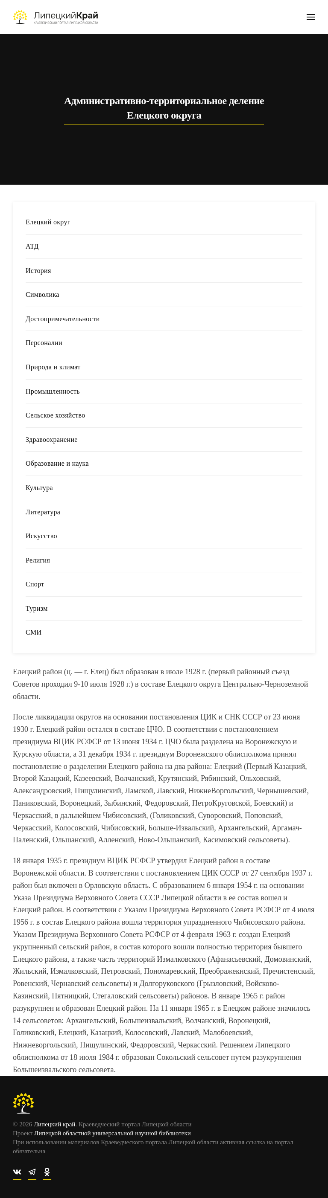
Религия (38, 560)
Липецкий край (53, 1124)
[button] (311, 17)
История (38, 270)
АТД (32, 246)
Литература (43, 512)
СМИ (33, 632)
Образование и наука (57, 463)
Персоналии (44, 342)
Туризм (37, 608)
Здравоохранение (52, 439)
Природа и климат (53, 367)
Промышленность (53, 391)
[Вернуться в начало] (55, 17)
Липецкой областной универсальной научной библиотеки (111, 1133)
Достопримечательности (63, 318)
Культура (39, 487)
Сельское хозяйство (55, 415)
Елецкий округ (48, 222)
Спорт (35, 584)
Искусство (41, 536)
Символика (42, 294)
